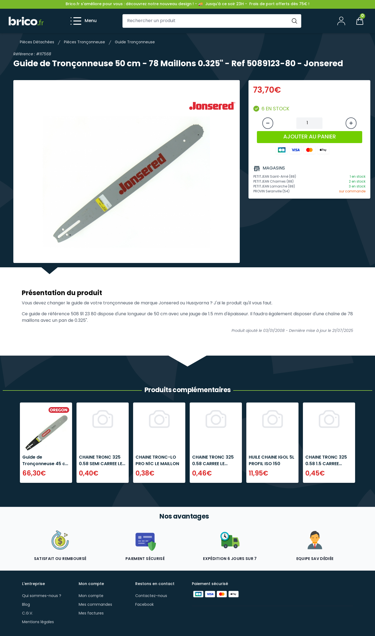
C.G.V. (27, 613)
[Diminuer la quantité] (267, 123)
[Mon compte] (341, 21)
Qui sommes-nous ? (41, 596)
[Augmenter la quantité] (351, 123)
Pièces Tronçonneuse (84, 42)
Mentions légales (38, 622)
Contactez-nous (151, 596)
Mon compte (91, 596)
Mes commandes (95, 605)
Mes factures (91, 613)
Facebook (144, 605)
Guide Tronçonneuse (135, 42)
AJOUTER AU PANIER (309, 137)
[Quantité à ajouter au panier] (309, 123)
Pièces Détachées (37, 42)
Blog (26, 605)
